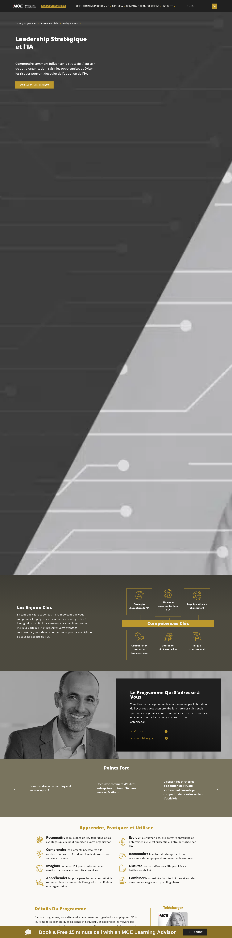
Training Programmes (26, 23)
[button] (14, 789)
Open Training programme (92, 6)
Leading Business (70, 23)
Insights (168, 6)
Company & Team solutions (142, 6)
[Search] (214, 6)
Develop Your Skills (49, 23)
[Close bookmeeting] (230, 932)
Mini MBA (117, 6)
